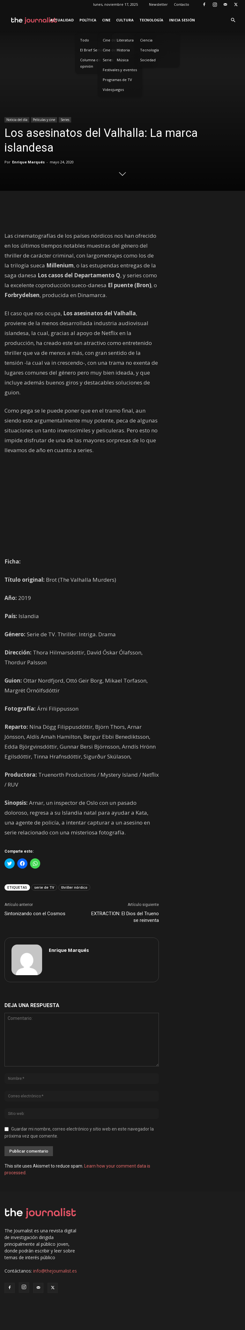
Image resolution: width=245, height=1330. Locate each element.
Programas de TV (117, 79)
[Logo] (34, 20)
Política (87, 20)
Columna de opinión (90, 63)
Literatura (125, 40)
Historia (123, 50)
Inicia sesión (182, 20)
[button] (233, 20)
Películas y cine (44, 119)
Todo (84, 40)
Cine (106, 20)
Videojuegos (113, 89)
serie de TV (44, 887)
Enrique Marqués (28, 162)
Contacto (181, 4)
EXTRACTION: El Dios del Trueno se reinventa (125, 917)
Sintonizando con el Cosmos (34, 913)
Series (65, 119)
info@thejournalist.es (55, 1271)
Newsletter (158, 4)
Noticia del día (16, 119)
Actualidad (62, 20)
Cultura (125, 20)
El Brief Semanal (94, 50)
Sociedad (148, 59)
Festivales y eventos (120, 69)
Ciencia (146, 40)
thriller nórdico (74, 887)
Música (123, 59)
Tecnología (151, 20)
